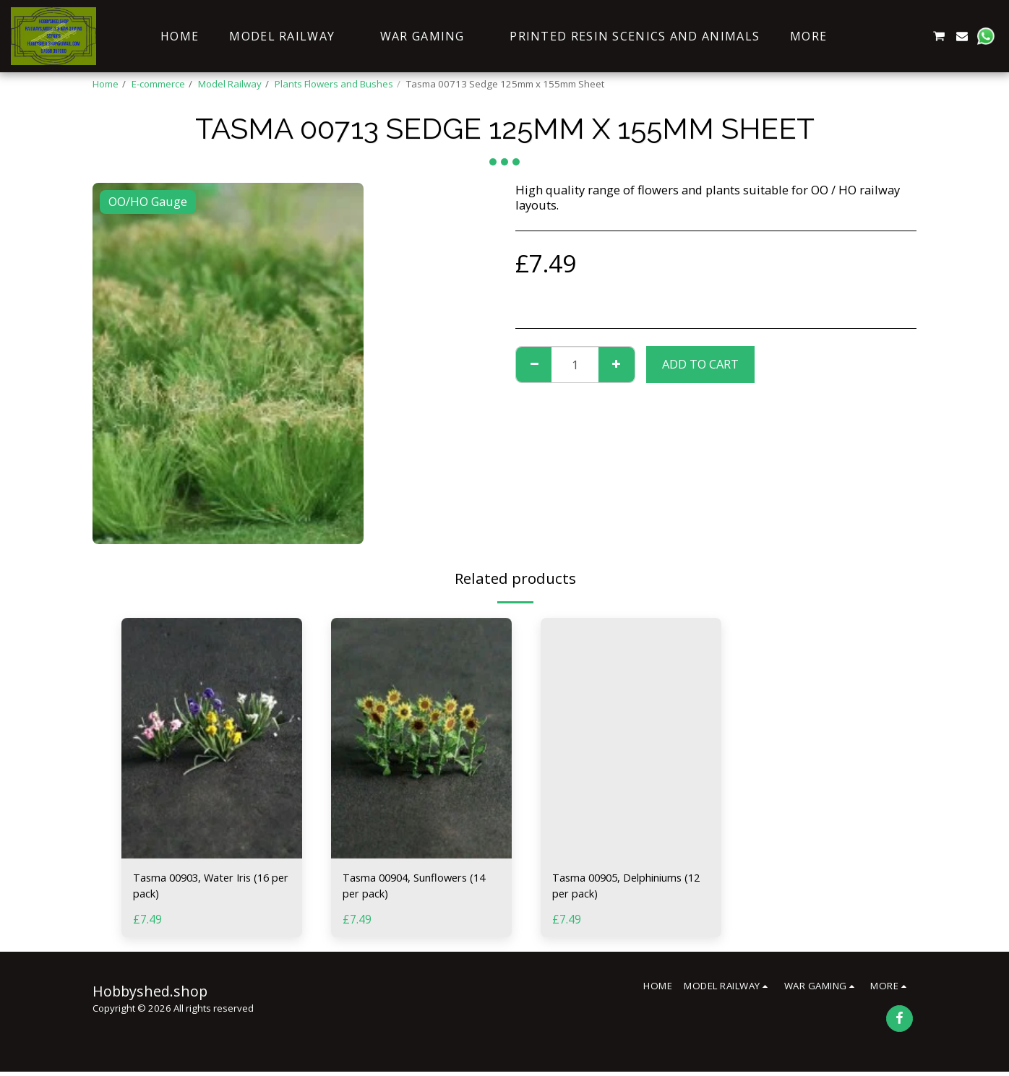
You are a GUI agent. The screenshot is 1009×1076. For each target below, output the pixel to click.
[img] (211, 738)
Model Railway (230, 83)
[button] (869, 36)
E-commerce (158, 83)
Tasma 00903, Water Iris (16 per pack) (209, 887)
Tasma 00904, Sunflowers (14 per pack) (414, 887)
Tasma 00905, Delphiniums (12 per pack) (628, 887)
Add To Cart (700, 364)
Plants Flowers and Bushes (334, 83)
